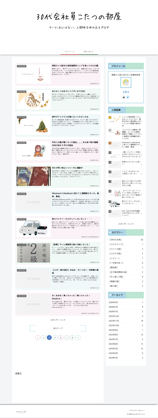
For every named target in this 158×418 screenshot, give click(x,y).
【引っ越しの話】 (126, 276)
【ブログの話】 (126, 253)
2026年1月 (126, 311)
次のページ (58, 329)
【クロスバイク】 (126, 244)
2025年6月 (126, 344)
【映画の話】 (126, 281)
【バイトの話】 (126, 249)
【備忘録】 (126, 267)
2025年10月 (126, 325)
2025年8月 (126, 334)
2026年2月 (126, 307)
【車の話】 (126, 286)
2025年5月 (126, 348)
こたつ (126, 91)
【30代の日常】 (126, 239)
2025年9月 (126, 330)
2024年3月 (126, 357)
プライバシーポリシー (136, 411)
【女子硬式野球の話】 (126, 272)
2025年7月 (126, 339)
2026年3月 (126, 302)
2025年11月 (126, 321)
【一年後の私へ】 (126, 263)
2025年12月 (126, 316)
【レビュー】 (126, 258)
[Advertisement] (58, 358)
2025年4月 (126, 353)
